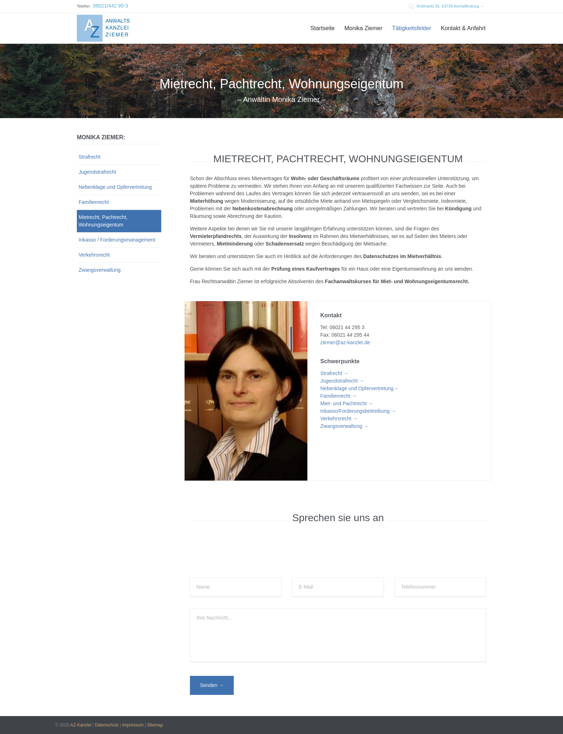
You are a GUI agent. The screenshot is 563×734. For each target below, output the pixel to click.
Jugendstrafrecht (97, 172)
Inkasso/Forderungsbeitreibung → (358, 411)
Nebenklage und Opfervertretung (115, 187)
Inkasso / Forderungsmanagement (117, 240)
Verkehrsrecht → (339, 418)
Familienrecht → (338, 396)
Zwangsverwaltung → (344, 426)
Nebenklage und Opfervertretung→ (359, 388)
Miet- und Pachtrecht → (346, 403)
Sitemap (155, 725)
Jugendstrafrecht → (342, 381)
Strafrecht (90, 157)
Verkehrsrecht (94, 255)
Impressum (133, 725)
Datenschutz (107, 725)
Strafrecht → (334, 373)
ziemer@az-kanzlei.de (345, 342)
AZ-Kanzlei (81, 725)
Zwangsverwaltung (100, 270)
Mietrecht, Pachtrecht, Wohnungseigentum (103, 221)
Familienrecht (94, 202)
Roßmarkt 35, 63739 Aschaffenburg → (446, 6)
